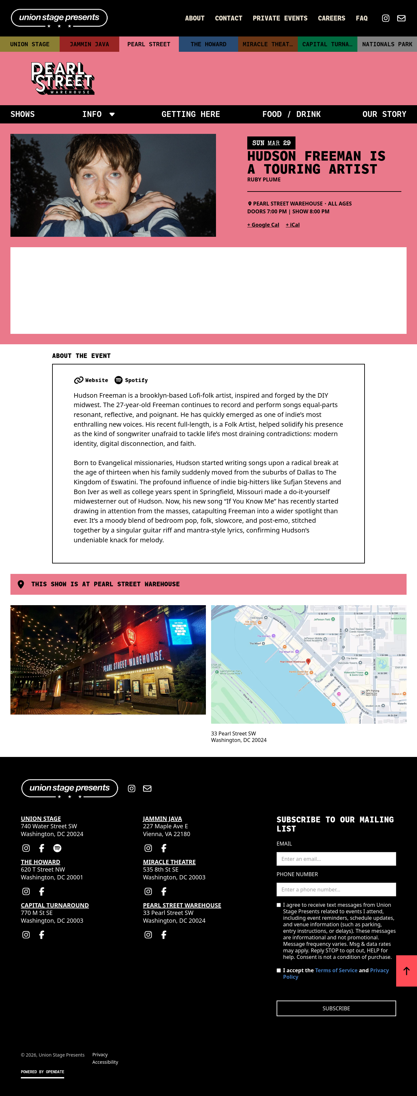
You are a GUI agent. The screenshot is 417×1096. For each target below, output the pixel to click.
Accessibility (105, 1062)
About (195, 18)
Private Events (280, 18)
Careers (331, 18)
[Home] (59, 18)
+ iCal (293, 224)
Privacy (100, 1054)
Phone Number (297, 874)
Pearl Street (148, 44)
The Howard (208, 44)
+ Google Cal (263, 224)
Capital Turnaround (329, 44)
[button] (98, 114)
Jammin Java (89, 44)
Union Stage (30, 44)
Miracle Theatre (269, 44)
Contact (228, 18)
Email (284, 843)
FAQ (361, 18)
